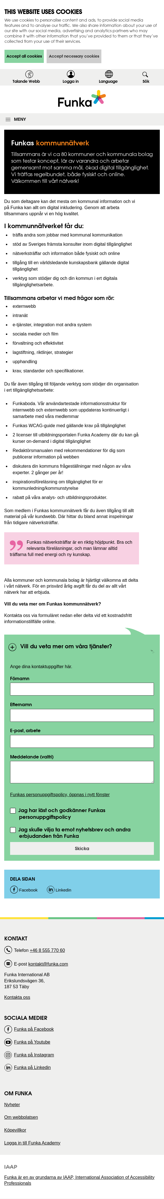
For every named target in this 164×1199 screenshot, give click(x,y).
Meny (20, 119)
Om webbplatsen (21, 1117)
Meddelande (32, 757)
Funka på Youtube (32, 1042)
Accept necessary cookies (74, 56)
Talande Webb (26, 81)
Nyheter (12, 1104)
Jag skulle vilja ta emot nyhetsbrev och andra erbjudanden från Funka (74, 832)
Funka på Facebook (34, 1029)
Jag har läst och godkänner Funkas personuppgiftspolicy (61, 813)
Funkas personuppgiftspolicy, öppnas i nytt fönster (60, 794)
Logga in (72, 82)
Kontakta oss (17, 997)
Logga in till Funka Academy (32, 1143)
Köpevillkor (15, 1130)
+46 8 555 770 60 (47, 950)
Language (108, 81)
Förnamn (19, 678)
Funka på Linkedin (32, 1067)
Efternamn (21, 704)
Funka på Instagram (34, 1055)
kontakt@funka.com (48, 964)
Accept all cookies (24, 56)
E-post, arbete (25, 730)
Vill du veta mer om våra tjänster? (60, 648)
